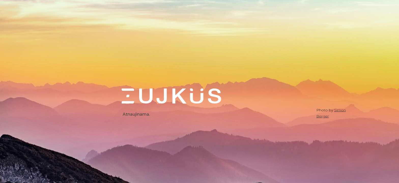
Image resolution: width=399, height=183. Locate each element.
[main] (172, 114)
